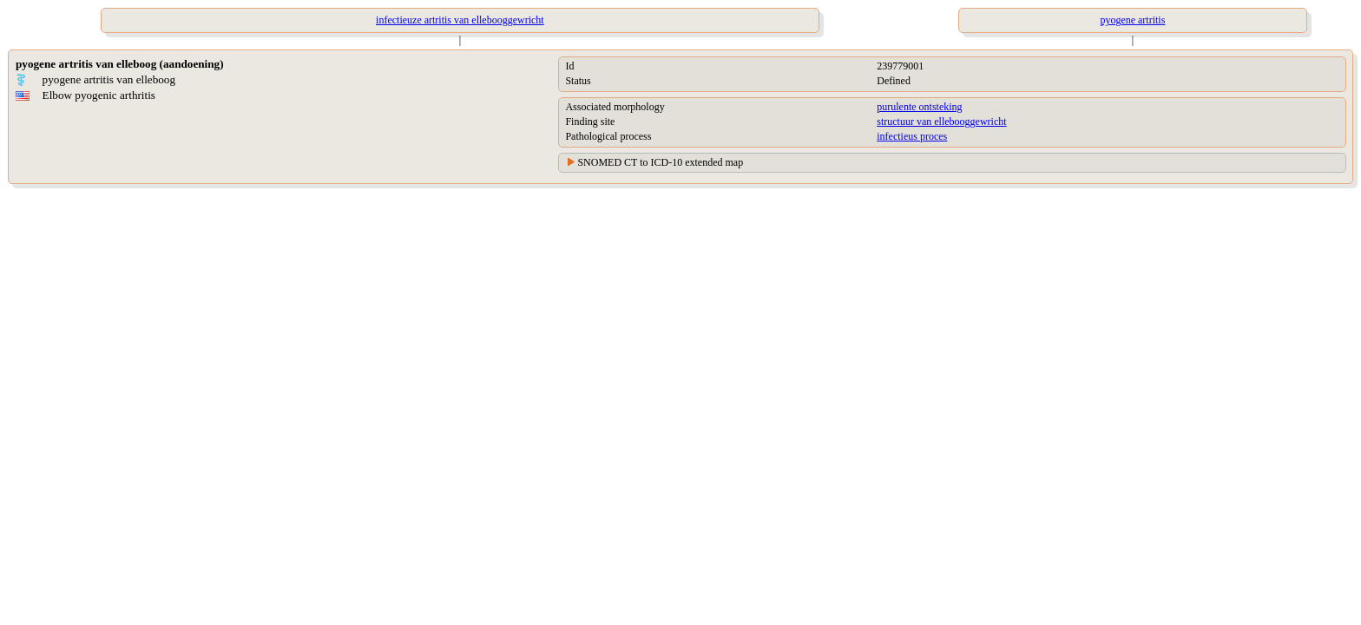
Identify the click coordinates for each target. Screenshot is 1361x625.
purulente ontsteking (919, 107)
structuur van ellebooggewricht (941, 121)
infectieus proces (912, 136)
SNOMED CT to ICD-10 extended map (660, 162)
